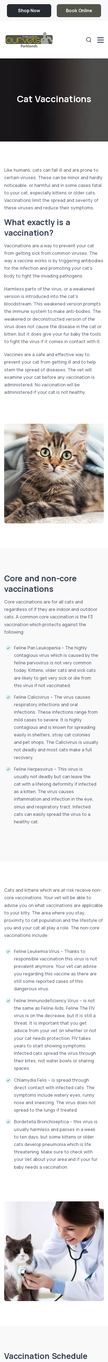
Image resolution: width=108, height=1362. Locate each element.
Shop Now (29, 10)
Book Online (79, 10)
